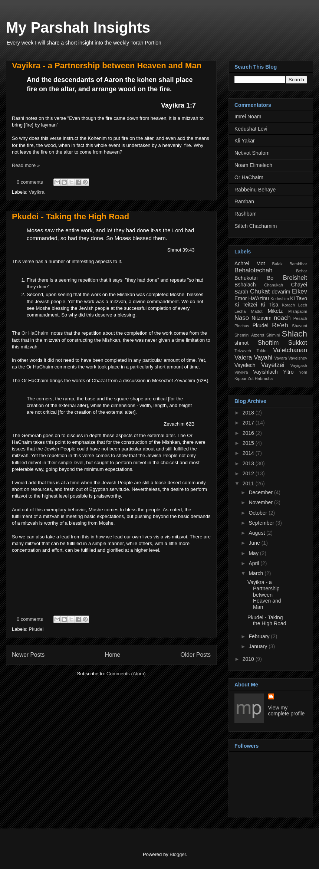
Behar (301, 271)
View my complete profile (286, 710)
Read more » (26, 165)
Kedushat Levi (250, 129)
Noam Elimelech (253, 165)
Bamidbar (298, 264)
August (257, 533)
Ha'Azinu (259, 298)
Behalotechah (253, 270)
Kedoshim (279, 298)
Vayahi (263, 357)
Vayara (280, 358)
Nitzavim (261, 318)
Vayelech (245, 365)
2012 (249, 473)
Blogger (178, 854)
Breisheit (295, 277)
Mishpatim (297, 311)
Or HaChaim (35, 333)
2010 (249, 659)
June (255, 543)
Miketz (275, 311)
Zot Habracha (260, 378)
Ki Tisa (270, 305)
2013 (249, 463)
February (260, 636)
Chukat (260, 291)
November (261, 502)
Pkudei (36, 629)
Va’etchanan (290, 350)
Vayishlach (265, 372)
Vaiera (243, 357)
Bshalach (245, 285)
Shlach (294, 333)
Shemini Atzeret (249, 335)
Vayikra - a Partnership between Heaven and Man (106, 65)
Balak (277, 264)
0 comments (30, 182)
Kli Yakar (244, 141)
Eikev (299, 291)
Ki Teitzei (245, 305)
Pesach (300, 318)
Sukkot (297, 342)
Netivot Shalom (252, 153)
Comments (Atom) (125, 673)
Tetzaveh (242, 350)
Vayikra (37, 192)
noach (282, 317)
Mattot (257, 311)
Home (113, 655)
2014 (249, 453)
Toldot (261, 350)
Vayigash (298, 365)
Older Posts (196, 655)
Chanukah (273, 285)
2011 (249, 483)
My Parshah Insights (78, 27)
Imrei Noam (247, 116)
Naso (241, 317)
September (262, 523)
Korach (288, 305)
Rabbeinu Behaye (255, 190)
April (254, 563)
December (261, 492)
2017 (249, 423)
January (259, 646)
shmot (241, 343)
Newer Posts (28, 655)
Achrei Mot (249, 263)
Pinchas (241, 326)
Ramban (244, 201)
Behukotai (245, 278)
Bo (270, 278)
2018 (249, 413)
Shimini (273, 335)
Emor (240, 298)
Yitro (288, 372)
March (256, 573)
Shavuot (299, 326)
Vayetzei (273, 364)
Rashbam (245, 214)
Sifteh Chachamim (255, 226)
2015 (249, 443)
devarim (281, 292)
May (254, 553)
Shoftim (268, 342)
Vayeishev (297, 358)
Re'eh (280, 325)
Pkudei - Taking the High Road (70, 216)
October (259, 513)
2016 (249, 433)
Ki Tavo (298, 298)
